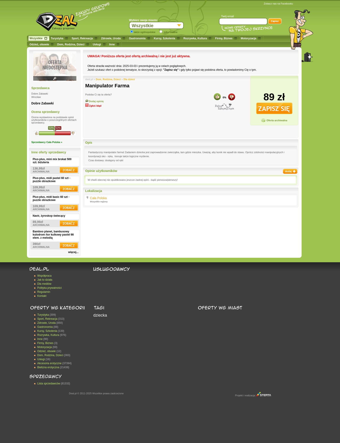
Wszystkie (38, 38)
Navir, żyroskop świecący (49, 215)
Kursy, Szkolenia (167, 38)
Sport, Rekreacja (84, 38)
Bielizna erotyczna (48, 367)
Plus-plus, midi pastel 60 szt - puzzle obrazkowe (51, 179)
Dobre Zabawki (42, 103)
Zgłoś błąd (93, 105)
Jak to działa (44, 279)
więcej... (73, 252)
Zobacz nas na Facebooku (278, 3)
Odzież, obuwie (42, 44)
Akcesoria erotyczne (49, 363)
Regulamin (43, 291)
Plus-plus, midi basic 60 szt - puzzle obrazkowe (51, 198)
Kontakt (41, 296)
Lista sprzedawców (48, 383)
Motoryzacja (251, 38)
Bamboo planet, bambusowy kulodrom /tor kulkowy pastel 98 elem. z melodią (53, 234)
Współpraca (44, 275)
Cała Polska (98, 198)
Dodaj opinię (94, 101)
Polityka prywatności (49, 287)
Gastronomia (139, 38)
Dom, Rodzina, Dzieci (73, 44)
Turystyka (59, 38)
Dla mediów (44, 283)
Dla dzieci (129, 79)
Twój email (227, 16)
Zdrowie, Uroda (113, 38)
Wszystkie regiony (99, 202)
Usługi (99, 44)
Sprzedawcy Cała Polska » (46, 142)
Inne (114, 44)
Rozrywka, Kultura (197, 38)
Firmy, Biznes (226, 38)
